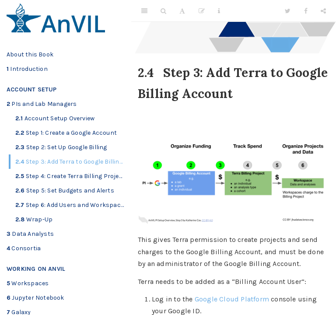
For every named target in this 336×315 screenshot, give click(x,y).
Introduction (27, 69)
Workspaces (28, 283)
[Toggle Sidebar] (144, 11)
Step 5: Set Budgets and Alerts (64, 190)
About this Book (30, 54)
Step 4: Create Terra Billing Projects (72, 176)
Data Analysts (30, 234)
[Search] (163, 11)
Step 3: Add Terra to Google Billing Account (73, 161)
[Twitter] (287, 11)
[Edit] (201, 11)
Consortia (24, 248)
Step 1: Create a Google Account (66, 132)
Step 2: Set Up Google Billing (61, 147)
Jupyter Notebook (35, 297)
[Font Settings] (182, 11)
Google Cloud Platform (232, 299)
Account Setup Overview (54, 118)
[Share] (323, 11)
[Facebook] (306, 11)
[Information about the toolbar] (219, 11)
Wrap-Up (33, 219)
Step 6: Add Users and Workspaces (71, 205)
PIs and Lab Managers (42, 104)
